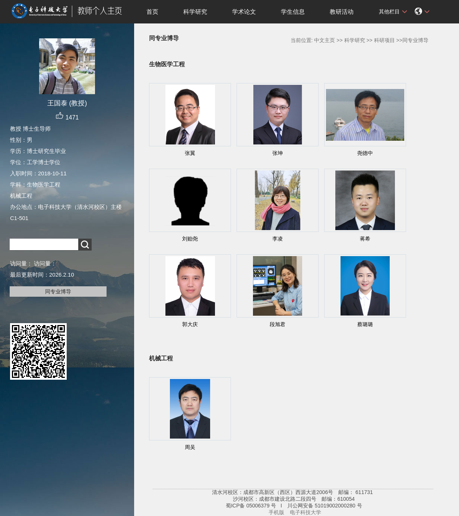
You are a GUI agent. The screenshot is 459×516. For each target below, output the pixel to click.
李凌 (277, 239)
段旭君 (277, 324)
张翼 (190, 153)
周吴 (190, 447)
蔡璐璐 (365, 324)
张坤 (277, 153)
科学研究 (195, 12)
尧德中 (365, 153)
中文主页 (324, 40)
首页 (152, 12)
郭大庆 (190, 324)
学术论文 (244, 12)
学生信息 (293, 12)
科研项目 (384, 40)
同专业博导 (58, 291)
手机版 (276, 512)
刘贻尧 (190, 239)
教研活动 (342, 12)
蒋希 (365, 239)
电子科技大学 (305, 512)
